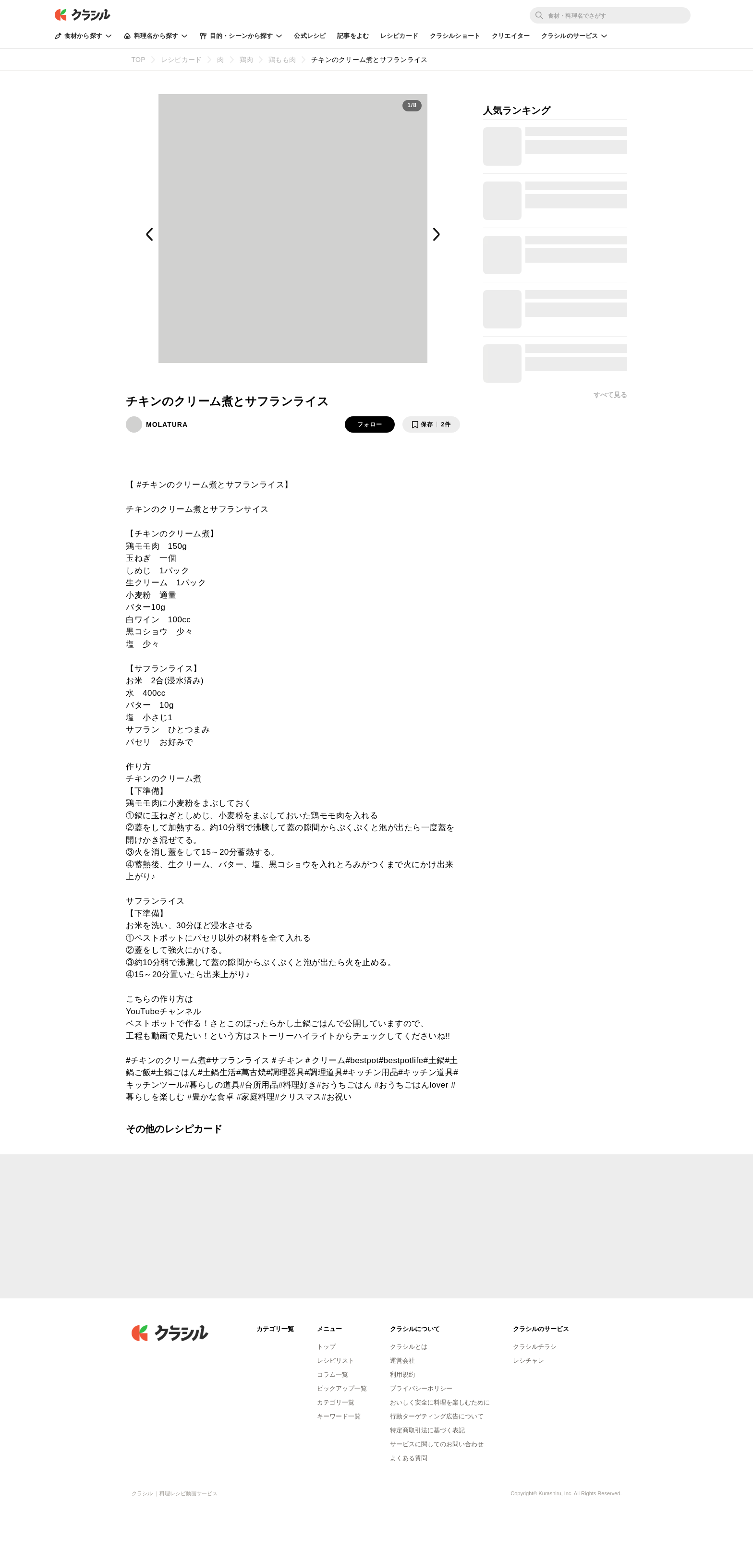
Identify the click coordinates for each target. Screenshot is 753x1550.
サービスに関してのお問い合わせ (437, 1444)
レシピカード (399, 35)
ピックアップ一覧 (342, 1388)
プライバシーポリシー (421, 1388)
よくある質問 (408, 1458)
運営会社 (402, 1360)
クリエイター (511, 35)
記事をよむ (353, 35)
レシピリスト (335, 1360)
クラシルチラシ (535, 1346)
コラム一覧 (332, 1374)
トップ (326, 1346)
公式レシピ (310, 35)
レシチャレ (528, 1360)
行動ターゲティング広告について (437, 1416)
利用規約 (402, 1374)
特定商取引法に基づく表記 (427, 1430)
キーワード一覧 (339, 1416)
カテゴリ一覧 (335, 1402)
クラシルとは (408, 1346)
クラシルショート (455, 35)
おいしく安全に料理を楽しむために (440, 1402)
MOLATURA (167, 424)
